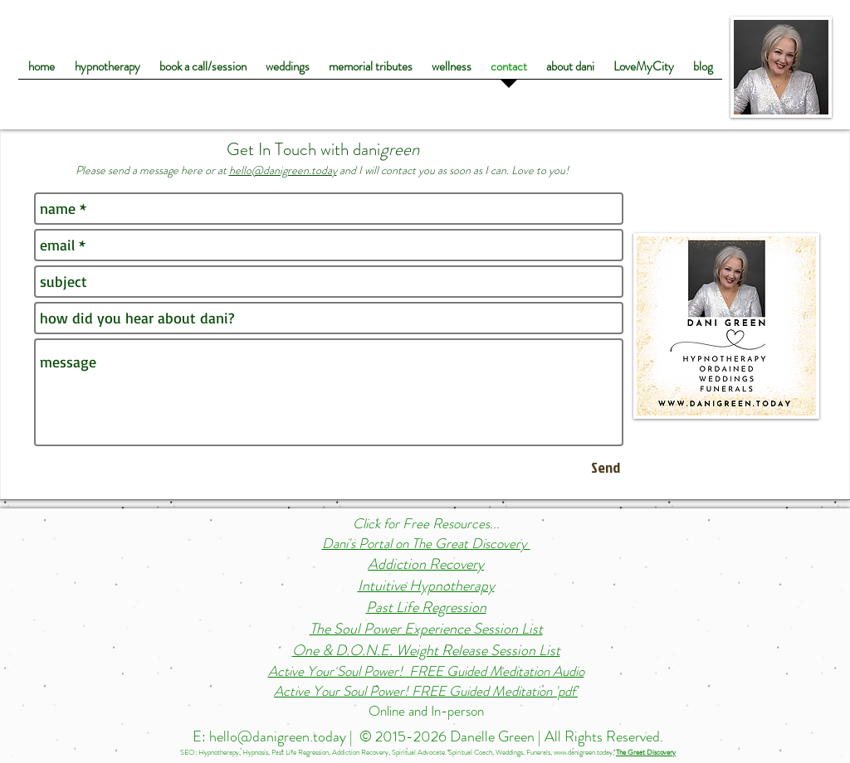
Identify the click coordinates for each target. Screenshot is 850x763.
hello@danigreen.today (283, 170)
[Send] (605, 467)
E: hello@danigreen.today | (274, 736)
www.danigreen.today (583, 752)
